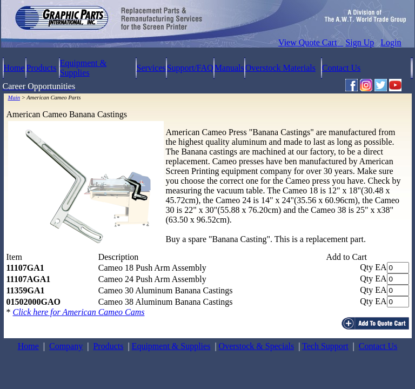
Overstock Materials (280, 67)
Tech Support (325, 346)
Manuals (229, 67)
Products (41, 67)
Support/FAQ (190, 67)
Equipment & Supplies (83, 67)
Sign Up (359, 42)
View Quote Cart (310, 42)
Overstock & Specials (256, 346)
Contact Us (341, 67)
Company (66, 346)
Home (14, 67)
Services (151, 67)
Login (390, 42)
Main (14, 97)
